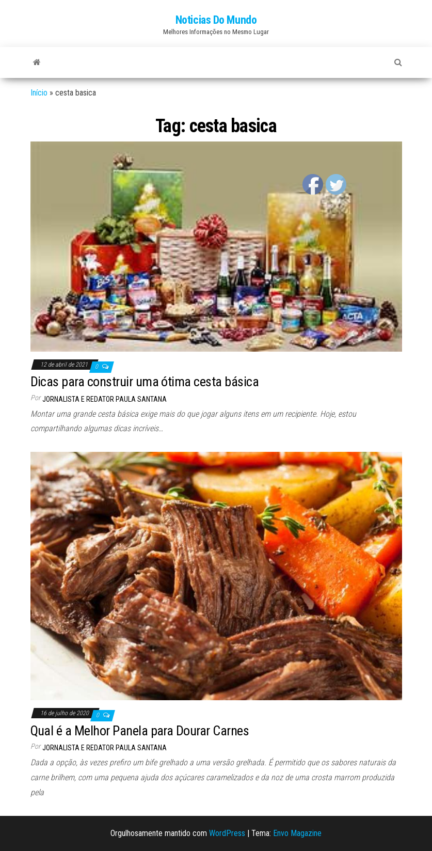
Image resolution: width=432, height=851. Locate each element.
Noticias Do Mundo (216, 19)
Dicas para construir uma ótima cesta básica (144, 381)
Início (38, 93)
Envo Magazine (297, 833)
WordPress (227, 833)
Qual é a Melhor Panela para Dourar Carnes (139, 730)
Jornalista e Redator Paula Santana (104, 399)
